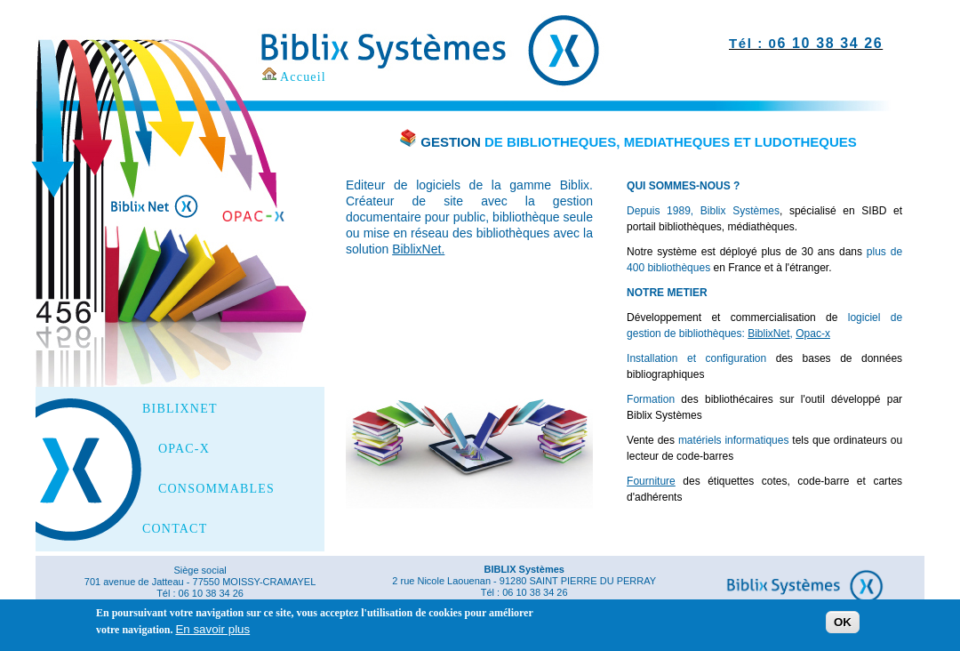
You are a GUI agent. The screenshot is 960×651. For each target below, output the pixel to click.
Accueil (303, 77)
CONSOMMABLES (216, 489)
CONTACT (174, 529)
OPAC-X (184, 449)
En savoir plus (212, 632)
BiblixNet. (418, 249)
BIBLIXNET (180, 409)
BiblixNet (768, 333)
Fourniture (651, 481)
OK (843, 625)
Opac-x (813, 333)
